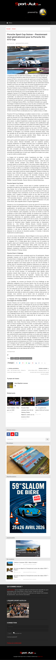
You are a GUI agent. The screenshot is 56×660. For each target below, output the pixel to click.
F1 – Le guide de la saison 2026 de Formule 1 (42, 410)
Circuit (16, 29)
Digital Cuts (40, 656)
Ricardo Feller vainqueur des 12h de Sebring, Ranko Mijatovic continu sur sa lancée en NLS (27, 412)
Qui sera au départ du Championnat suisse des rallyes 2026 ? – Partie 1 (31, 576)
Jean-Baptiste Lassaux (22, 43)
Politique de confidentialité (14, 643)
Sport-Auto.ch (11, 590)
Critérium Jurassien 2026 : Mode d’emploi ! (25, 562)
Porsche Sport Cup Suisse (25, 358)
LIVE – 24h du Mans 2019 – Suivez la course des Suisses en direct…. (17, 370)
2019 (12, 358)
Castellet (17, 358)
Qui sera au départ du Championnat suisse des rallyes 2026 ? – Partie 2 (31, 569)
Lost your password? (12, 637)
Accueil (9, 29)
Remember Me (18, 633)
